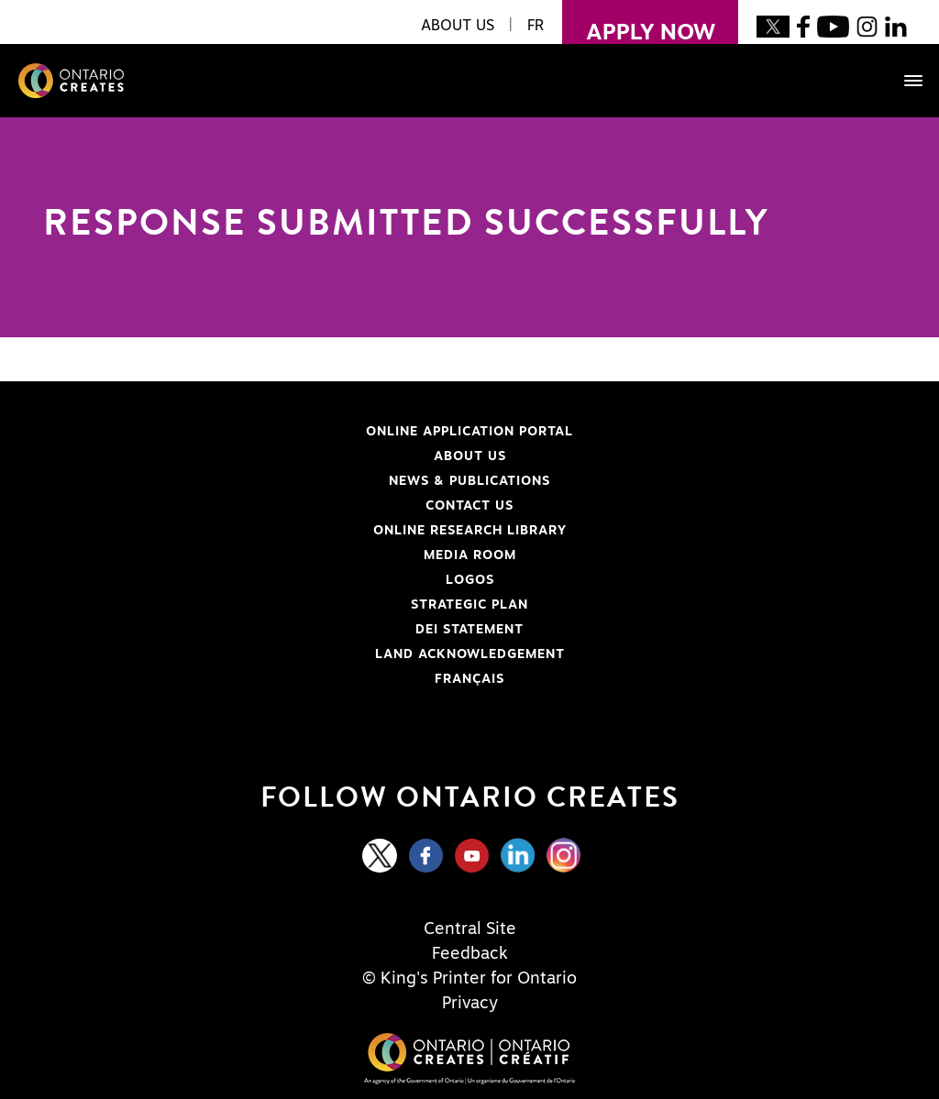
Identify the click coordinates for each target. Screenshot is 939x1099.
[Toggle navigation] (904, 80)
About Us (470, 456)
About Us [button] (457, 25)
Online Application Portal (315, 431)
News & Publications (469, 481)
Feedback (470, 954)
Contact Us (469, 506)
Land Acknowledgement (311, 654)
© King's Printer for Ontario (469, 979)
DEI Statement (291, 629)
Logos (470, 580)
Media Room (470, 555)
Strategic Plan (469, 605)
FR (535, 25)
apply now (638, 22)
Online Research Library (312, 530)
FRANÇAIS (469, 679)
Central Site (470, 929)
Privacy (470, 1003)
